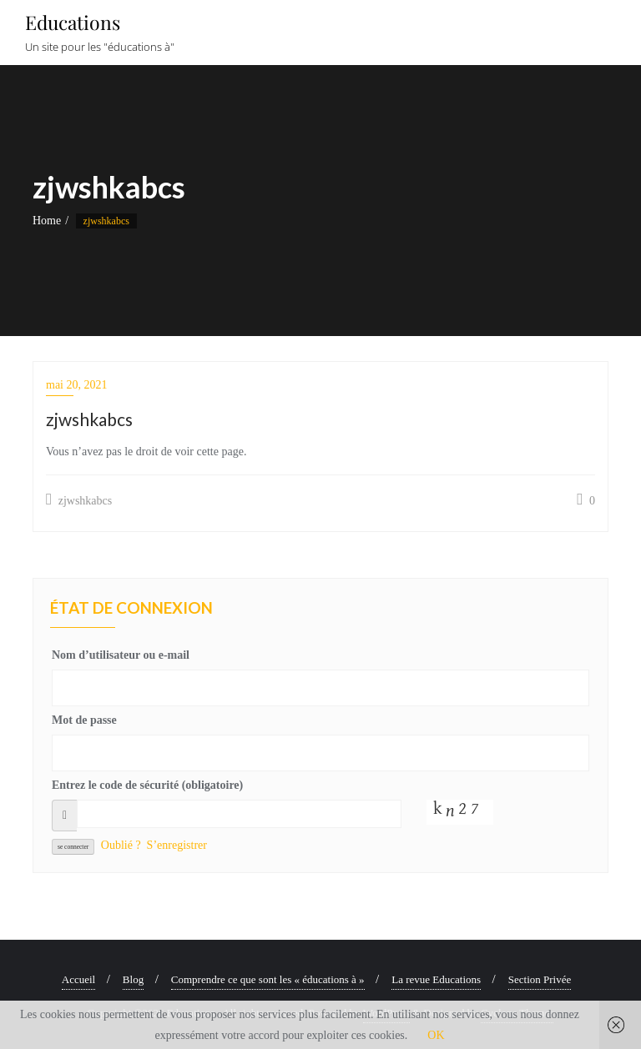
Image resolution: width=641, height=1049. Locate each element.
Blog (133, 979)
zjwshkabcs (79, 499)
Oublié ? (121, 845)
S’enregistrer (177, 845)
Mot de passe (84, 720)
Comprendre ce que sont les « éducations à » (268, 979)
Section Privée (539, 979)
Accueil (78, 979)
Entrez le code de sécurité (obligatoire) (147, 785)
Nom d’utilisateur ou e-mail (120, 655)
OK (435, 1035)
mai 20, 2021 (77, 385)
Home (47, 220)
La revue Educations (436, 979)
